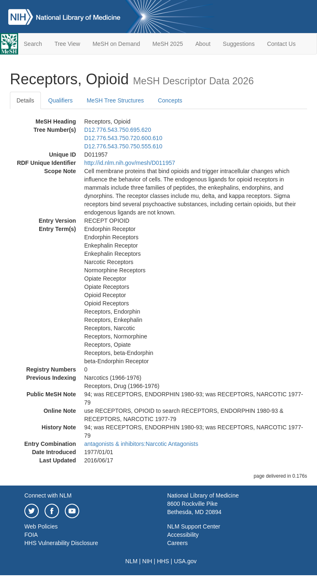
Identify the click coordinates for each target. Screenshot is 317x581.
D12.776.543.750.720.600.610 (123, 138)
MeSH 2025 (167, 43)
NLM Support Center (193, 526)
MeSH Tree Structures (115, 100)
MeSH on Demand (116, 43)
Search (33, 43)
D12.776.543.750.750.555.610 (123, 146)
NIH (147, 561)
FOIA (31, 534)
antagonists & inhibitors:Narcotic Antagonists (141, 444)
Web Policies (41, 526)
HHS (163, 561)
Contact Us (281, 43)
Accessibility (183, 534)
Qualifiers (60, 100)
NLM (131, 561)
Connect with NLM (47, 495)
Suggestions (239, 43)
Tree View (67, 43)
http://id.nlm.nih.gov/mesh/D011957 (129, 163)
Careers (177, 543)
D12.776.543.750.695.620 (117, 129)
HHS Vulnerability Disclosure (61, 543)
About (203, 43)
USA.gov (185, 561)
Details (25, 100)
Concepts (170, 100)
